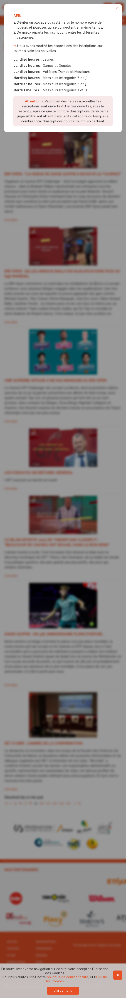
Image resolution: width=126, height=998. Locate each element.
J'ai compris (63, 990)
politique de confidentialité (67, 977)
